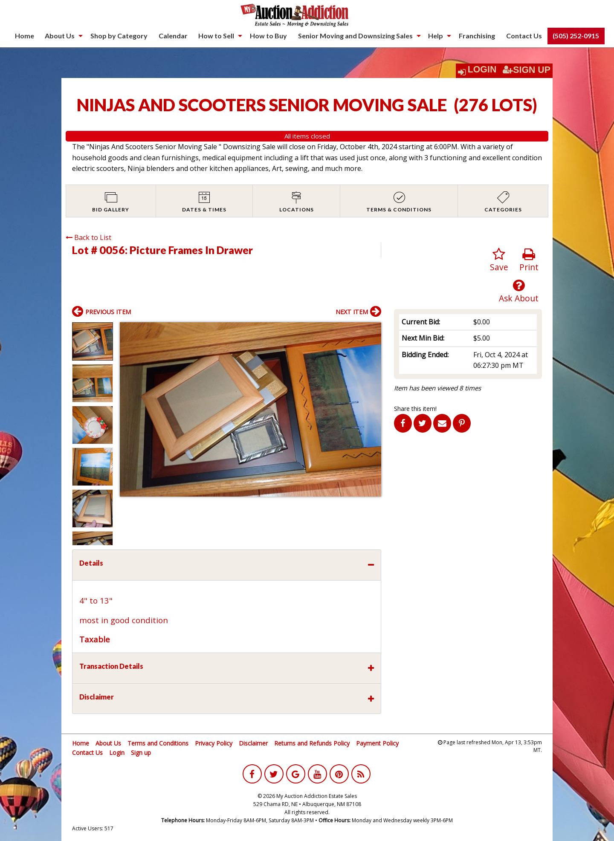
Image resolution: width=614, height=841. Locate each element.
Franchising (477, 36)
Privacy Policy (213, 743)
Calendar (173, 36)
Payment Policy (377, 743)
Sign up (141, 753)
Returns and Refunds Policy (312, 743)
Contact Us (524, 36)
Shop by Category (119, 36)
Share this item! (415, 409)
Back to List (88, 237)
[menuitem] (24, 36)
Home (24, 36)
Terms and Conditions (157, 743)
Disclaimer (253, 743)
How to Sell (216, 36)
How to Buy (268, 36)
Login (482, 69)
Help (435, 36)
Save (499, 260)
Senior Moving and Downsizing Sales (355, 36)
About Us (60, 36)
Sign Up (526, 70)
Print (529, 260)
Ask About (519, 291)
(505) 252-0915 (576, 36)
